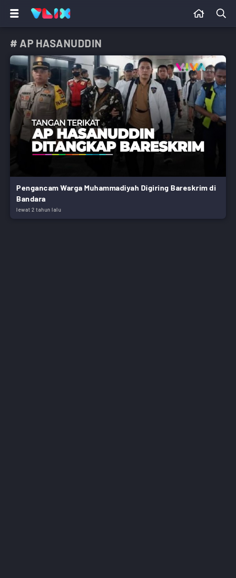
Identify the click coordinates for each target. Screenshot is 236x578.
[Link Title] (118, 137)
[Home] (50, 13)
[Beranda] (199, 13)
